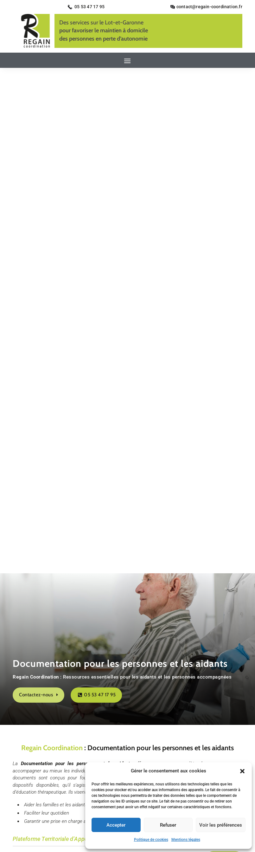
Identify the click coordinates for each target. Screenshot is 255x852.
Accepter (115, 825)
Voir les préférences (220, 825)
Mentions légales (185, 839)
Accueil (65, 753)
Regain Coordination (52, 242)
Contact (89, 753)
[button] (242, 771)
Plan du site (184, 753)
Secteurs (156, 753)
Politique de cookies (151, 839)
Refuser (168, 825)
